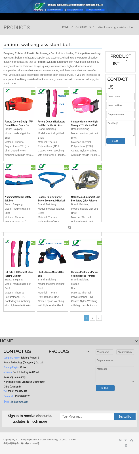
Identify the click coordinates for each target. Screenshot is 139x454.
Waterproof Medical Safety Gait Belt (18, 198)
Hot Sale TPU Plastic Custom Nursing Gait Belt (19, 273)
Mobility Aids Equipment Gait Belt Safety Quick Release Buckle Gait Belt (85, 198)
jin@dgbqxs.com (19, 401)
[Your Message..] (78, 416)
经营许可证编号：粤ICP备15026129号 (21, 443)
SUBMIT (116, 140)
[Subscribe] (125, 416)
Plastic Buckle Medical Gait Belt (51, 273)
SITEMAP (72, 439)
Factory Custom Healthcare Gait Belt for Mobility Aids (51, 123)
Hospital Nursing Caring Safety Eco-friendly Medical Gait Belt (51, 198)
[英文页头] (69, 6)
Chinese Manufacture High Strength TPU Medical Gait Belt (84, 123)
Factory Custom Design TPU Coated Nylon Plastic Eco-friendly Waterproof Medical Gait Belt (19, 123)
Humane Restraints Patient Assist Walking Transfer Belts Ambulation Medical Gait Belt (84, 274)
